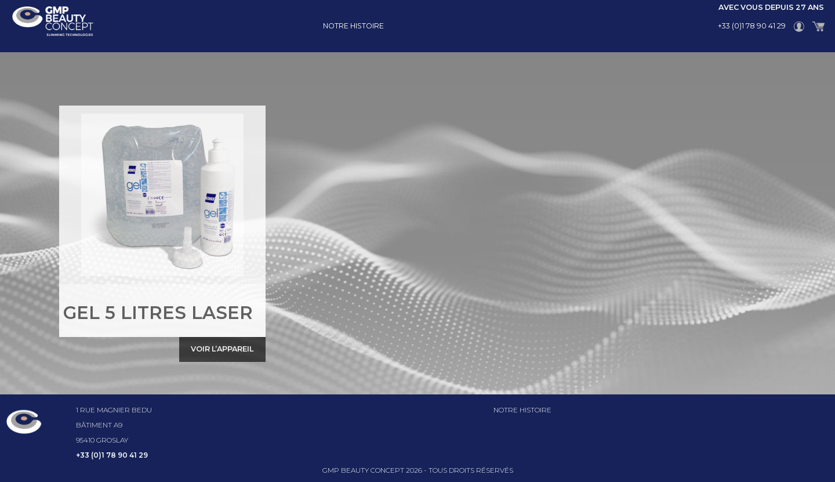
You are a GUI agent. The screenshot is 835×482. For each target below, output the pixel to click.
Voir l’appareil (222, 349)
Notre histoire (353, 25)
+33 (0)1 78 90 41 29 (752, 25)
